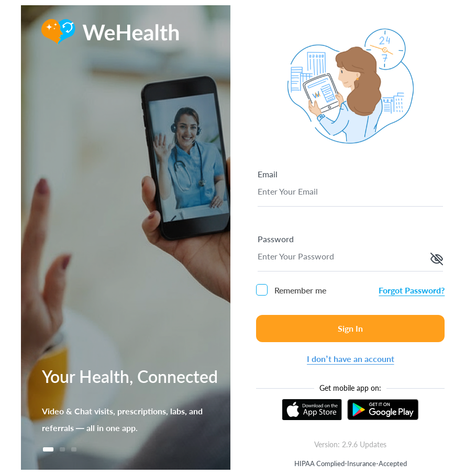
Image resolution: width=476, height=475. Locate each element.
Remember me (291, 290)
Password (276, 239)
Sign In (350, 328)
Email (268, 174)
